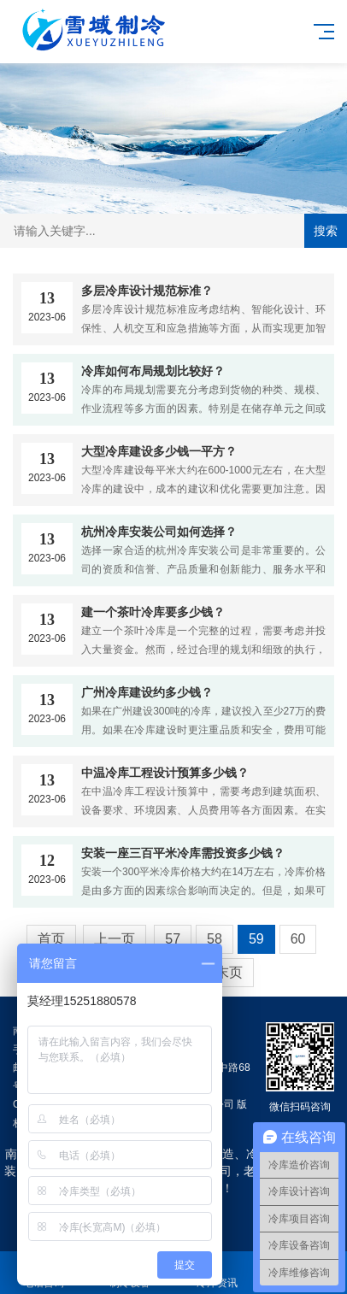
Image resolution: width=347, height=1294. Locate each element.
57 (172, 939)
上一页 (114, 939)
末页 (229, 972)
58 (214, 939)
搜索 (326, 231)
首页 (51, 939)
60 (298, 939)
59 (256, 939)
